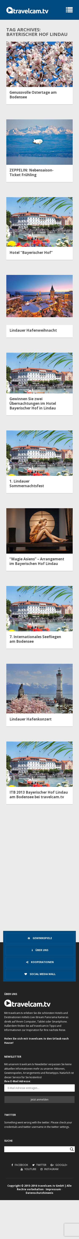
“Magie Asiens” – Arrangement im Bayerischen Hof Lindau (36, 561)
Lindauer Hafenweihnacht (33, 330)
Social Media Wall (40, 974)
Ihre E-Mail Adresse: (17, 1081)
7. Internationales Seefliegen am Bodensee (35, 639)
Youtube (28, 1169)
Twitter (39, 1165)
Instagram (49, 1169)
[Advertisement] (39, 888)
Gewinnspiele (40, 938)
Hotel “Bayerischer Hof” (31, 252)
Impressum (53, 1189)
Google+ (59, 1165)
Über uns (40, 950)
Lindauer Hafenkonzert (30, 719)
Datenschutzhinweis (39, 1193)
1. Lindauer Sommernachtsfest (26, 483)
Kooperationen (40, 962)
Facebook (20, 1165)
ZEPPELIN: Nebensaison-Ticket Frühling (31, 172)
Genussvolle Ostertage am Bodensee (33, 94)
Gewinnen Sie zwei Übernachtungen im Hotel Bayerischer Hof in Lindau (32, 403)
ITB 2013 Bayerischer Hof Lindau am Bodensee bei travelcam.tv (38, 794)
